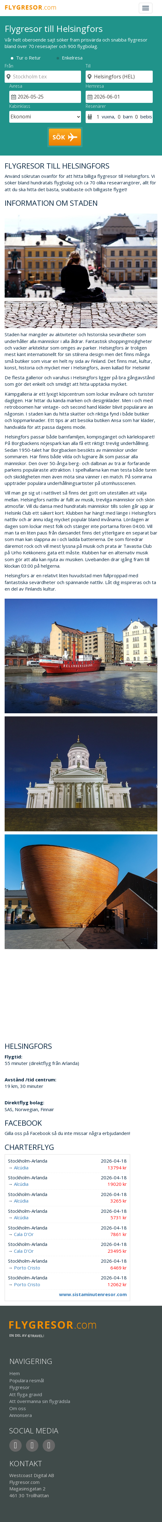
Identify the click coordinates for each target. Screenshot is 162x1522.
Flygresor (19, 1387)
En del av (26, 1335)
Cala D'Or (24, 1234)
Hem (14, 1373)
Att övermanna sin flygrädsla (39, 1401)
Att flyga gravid (25, 1394)
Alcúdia (21, 1167)
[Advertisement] (81, 992)
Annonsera (20, 1415)
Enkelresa (72, 58)
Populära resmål (26, 1380)
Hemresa (95, 86)
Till (88, 66)
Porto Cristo (27, 1268)
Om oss (17, 1408)
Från (9, 66)
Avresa (15, 86)
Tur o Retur (28, 58)
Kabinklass (19, 106)
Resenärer (96, 106)
